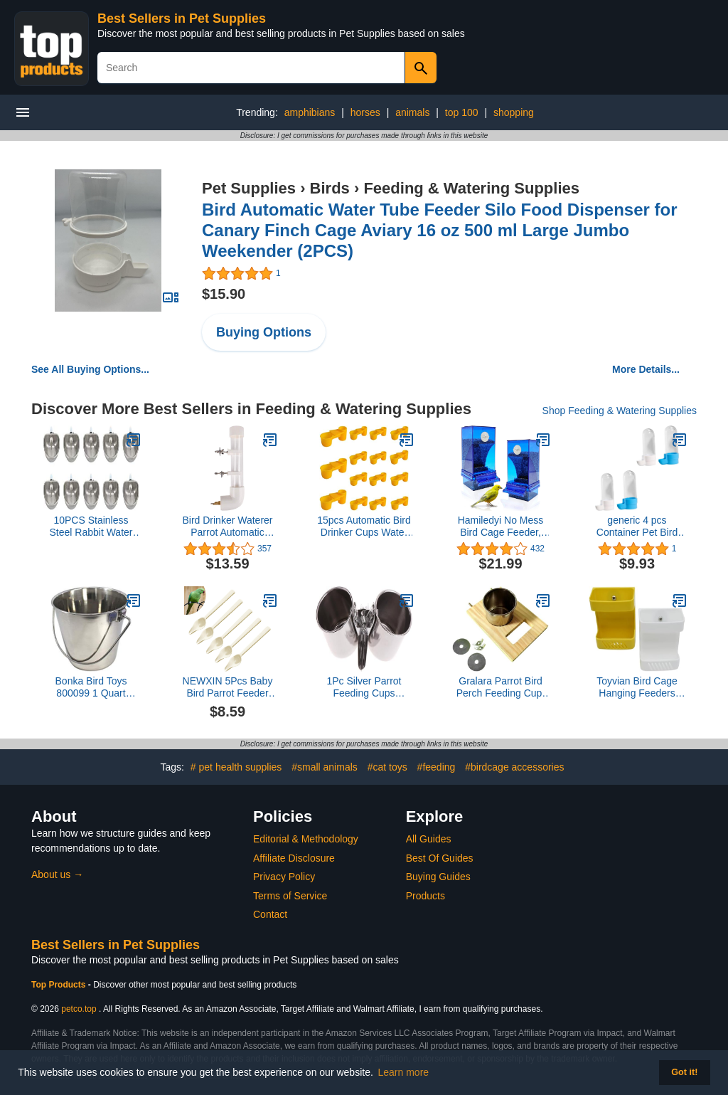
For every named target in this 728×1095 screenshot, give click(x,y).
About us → (57, 874)
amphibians (310, 112)
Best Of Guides (439, 858)
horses (365, 112)
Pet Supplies (249, 188)
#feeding (436, 767)
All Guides (428, 839)
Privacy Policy (284, 876)
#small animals (324, 767)
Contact (270, 914)
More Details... (646, 369)
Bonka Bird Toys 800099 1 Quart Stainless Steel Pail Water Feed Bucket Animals (91, 687)
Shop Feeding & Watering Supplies (619, 410)
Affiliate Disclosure (294, 858)
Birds (330, 188)
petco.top (78, 1009)
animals (412, 112)
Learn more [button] (403, 1072)
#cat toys (387, 767)
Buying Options (263, 332)
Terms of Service (290, 895)
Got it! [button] (684, 1072)
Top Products (59, 985)
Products (425, 895)
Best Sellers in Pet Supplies (181, 18)
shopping (513, 112)
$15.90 (223, 294)
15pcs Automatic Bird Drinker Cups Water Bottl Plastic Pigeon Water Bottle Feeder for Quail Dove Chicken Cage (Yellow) (364, 526)
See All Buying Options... (90, 369)
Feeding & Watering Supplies (471, 188)
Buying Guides (438, 876)
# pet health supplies (236, 767)
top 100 (461, 112)
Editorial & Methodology (305, 839)
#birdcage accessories (514, 767)
